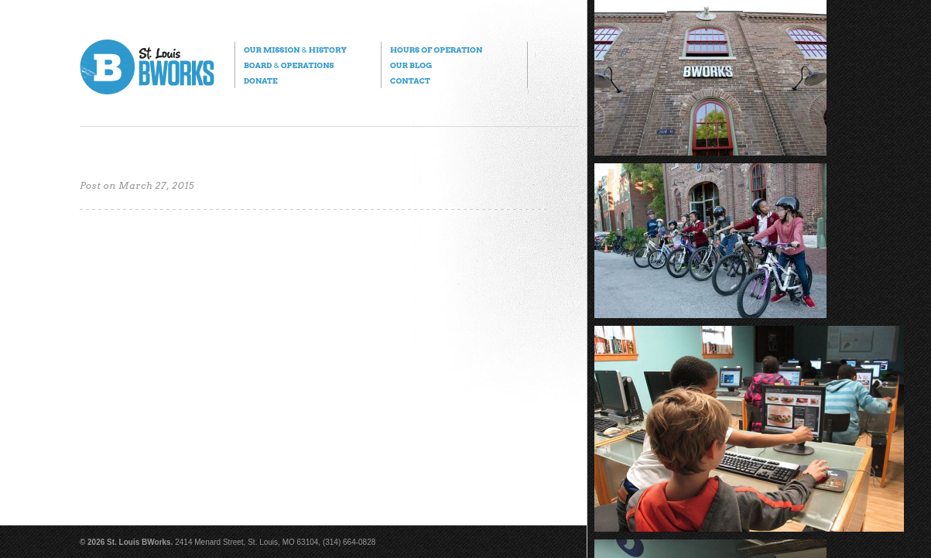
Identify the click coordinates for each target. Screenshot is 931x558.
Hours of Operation (436, 49)
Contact (410, 80)
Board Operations (289, 65)
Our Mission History (295, 49)
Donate (261, 80)
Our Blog (411, 65)
